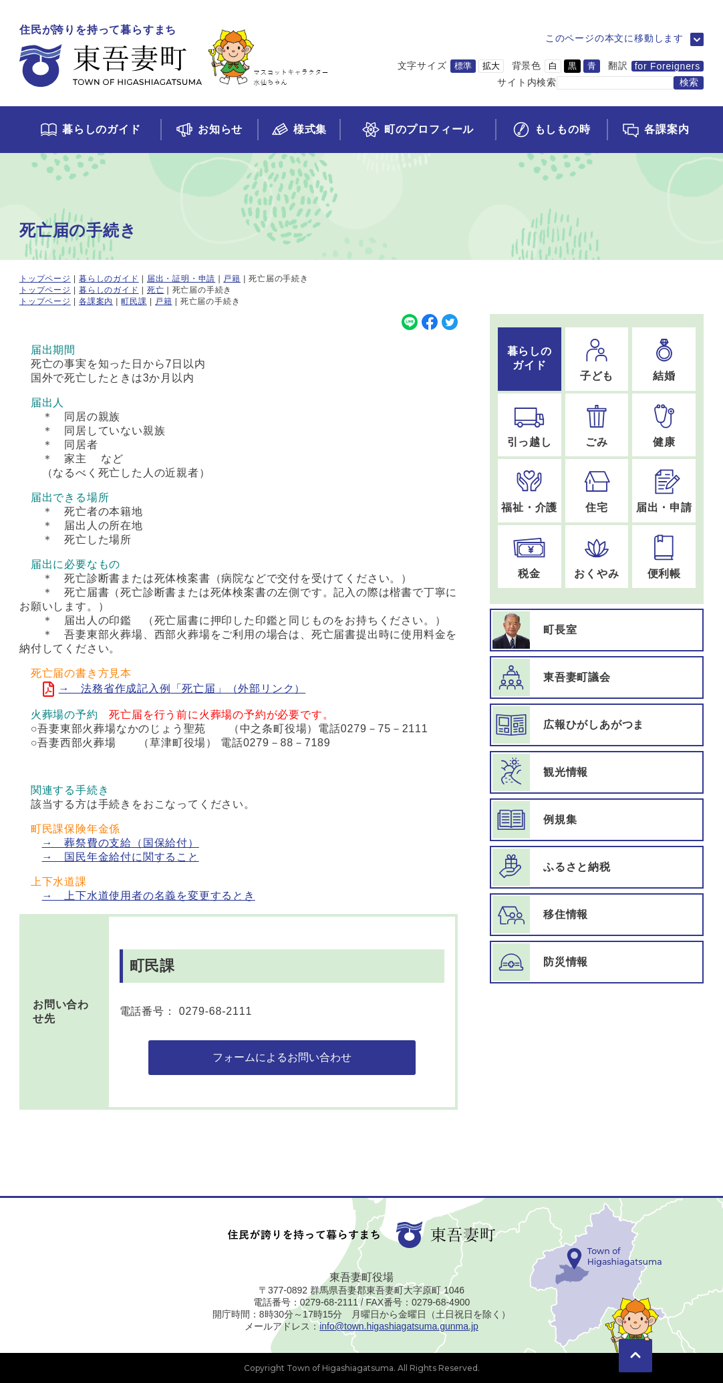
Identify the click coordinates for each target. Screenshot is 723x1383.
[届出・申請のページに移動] (664, 490)
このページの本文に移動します (614, 38)
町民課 (133, 301)
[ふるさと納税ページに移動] (597, 867)
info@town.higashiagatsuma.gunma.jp (398, 1326)
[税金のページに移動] (529, 557)
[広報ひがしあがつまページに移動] (597, 725)
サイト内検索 (527, 82)
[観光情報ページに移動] (597, 772)
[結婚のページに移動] (664, 359)
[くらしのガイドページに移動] (89, 129)
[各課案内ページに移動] (655, 129)
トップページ (45, 278)
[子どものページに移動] (597, 359)
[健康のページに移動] (664, 425)
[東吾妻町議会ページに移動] (597, 677)
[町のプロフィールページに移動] (416, 129)
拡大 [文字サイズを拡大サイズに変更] (491, 66)
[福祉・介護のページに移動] (529, 490)
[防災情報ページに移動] (597, 962)
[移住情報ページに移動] (597, 914)
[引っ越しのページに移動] (529, 425)
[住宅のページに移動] (597, 490)
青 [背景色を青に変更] (591, 66)
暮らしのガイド (109, 278)
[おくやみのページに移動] (597, 557)
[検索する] (689, 83)
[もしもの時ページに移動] (551, 129)
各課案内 (96, 301)
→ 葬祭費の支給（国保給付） (120, 843)
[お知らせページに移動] (208, 129)
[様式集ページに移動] (298, 129)
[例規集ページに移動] (597, 819)
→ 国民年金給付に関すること (120, 857)
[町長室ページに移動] (597, 630)
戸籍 (232, 278)
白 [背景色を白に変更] (553, 66)
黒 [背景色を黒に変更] (572, 66)
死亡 (155, 290)
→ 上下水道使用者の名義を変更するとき (148, 895)
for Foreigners (667, 66)
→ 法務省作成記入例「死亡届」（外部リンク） (182, 688)
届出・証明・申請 (181, 278)
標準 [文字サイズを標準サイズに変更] (463, 66)
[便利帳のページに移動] (664, 557)
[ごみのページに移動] (597, 425)
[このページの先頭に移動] (635, 1336)
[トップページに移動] (174, 56)
